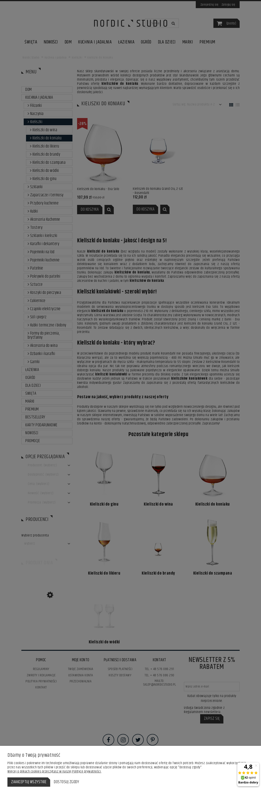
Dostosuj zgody (66, 782)
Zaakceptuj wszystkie (28, 782)
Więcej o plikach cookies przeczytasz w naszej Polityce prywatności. (54, 771)
